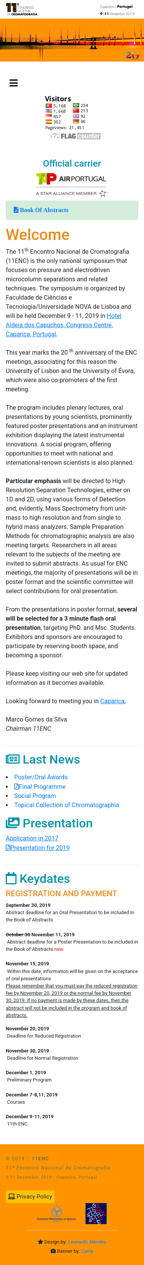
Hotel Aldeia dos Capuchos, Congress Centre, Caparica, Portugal (63, 325)
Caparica (112, 701)
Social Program (35, 796)
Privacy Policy (30, 1197)
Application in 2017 (32, 838)
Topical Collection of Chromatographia (66, 805)
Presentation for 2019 (40, 847)
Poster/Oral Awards (47, 777)
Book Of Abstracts (43, 210)
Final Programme (48, 786)
